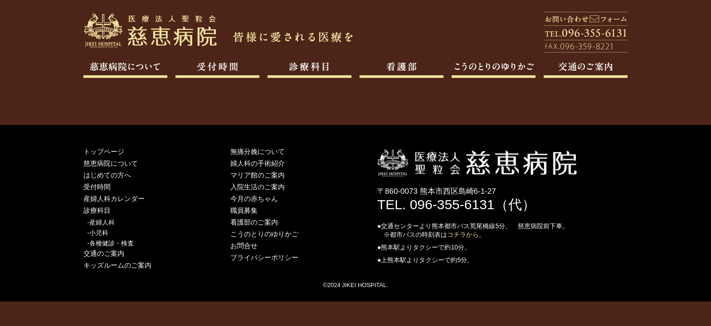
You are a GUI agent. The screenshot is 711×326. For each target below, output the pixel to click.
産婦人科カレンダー (114, 198)
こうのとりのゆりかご (264, 234)
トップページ (103, 151)
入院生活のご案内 (257, 187)
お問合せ (244, 245)
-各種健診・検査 (110, 243)
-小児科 (97, 232)
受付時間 (97, 187)
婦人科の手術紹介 (257, 163)
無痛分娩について (257, 151)
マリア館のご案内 (257, 175)
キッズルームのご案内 (117, 265)
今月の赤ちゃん (254, 198)
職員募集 (244, 210)
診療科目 (97, 210)
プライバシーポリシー (264, 257)
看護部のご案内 (254, 222)
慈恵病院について (110, 163)
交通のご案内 (103, 253)
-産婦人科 (101, 222)
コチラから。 (466, 234)
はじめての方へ (107, 175)
